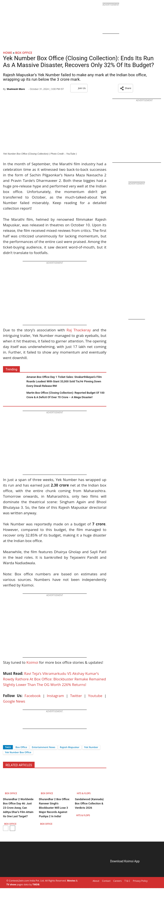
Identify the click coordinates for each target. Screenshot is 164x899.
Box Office (23, 53)
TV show (11, 884)
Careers (117, 880)
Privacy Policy (140, 880)
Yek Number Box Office (18, 752)
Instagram (55, 695)
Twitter (76, 695)
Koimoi (32, 662)
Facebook (33, 695)
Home (7, 53)
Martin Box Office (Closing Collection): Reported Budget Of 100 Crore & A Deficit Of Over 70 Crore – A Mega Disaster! (65, 395)
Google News (14, 701)
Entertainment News (43, 747)
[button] (125, 88)
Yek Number (91, 747)
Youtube (95, 695)
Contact (106, 880)
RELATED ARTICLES (19, 765)
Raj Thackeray (79, 329)
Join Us (79, 88)
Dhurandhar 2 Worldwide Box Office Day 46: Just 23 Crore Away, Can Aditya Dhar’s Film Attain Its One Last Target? (18, 808)
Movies (71, 880)
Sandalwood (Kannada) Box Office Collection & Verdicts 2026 (89, 803)
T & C (127, 880)
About (96, 880)
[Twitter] (13, 740)
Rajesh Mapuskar (69, 747)
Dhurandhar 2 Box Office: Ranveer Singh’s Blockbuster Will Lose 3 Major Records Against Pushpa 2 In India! (54, 808)
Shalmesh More (16, 89)
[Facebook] (6, 740)
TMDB (35, 884)
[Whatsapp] (20, 740)
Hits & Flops (84, 793)
